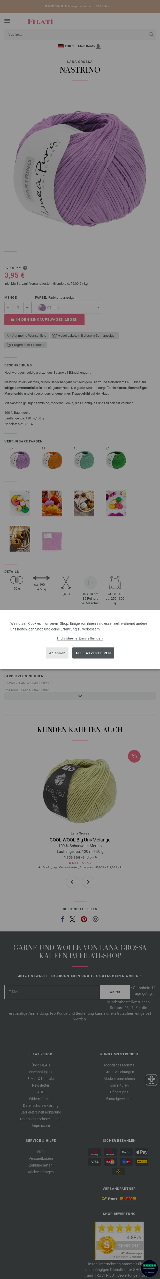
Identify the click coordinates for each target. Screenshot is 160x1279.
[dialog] (80, 639)
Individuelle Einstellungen (80, 638)
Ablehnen (57, 653)
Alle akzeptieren (93, 653)
